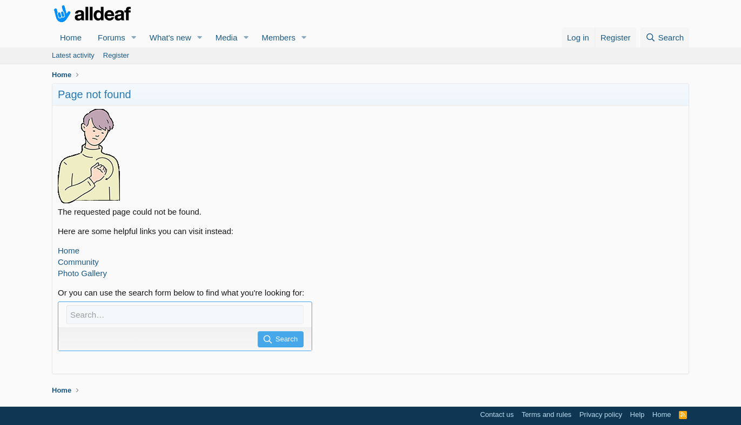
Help (637, 414)
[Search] (664, 37)
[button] (134, 37)
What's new (170, 37)
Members (278, 37)
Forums (111, 37)
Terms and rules (546, 414)
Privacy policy (601, 414)
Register (116, 55)
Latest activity (73, 55)
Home (71, 37)
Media (226, 37)
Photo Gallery (82, 273)
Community (78, 261)
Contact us (497, 414)
